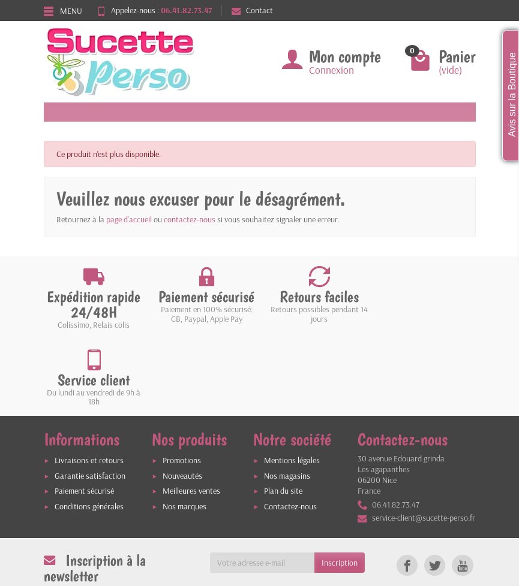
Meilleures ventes (191, 414)
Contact (252, 10)
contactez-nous (189, 219)
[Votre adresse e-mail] (262, 486)
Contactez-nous (290, 430)
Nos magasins (287, 399)
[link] (407, 489)
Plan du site (283, 414)
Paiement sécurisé (84, 414)
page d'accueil (129, 219)
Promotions (182, 383)
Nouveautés (182, 399)
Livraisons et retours (89, 383)
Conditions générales (89, 430)
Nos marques (184, 430)
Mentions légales (292, 383)
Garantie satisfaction (90, 399)
